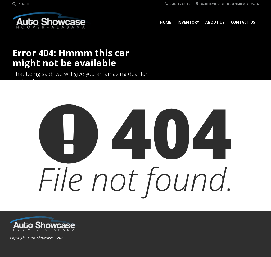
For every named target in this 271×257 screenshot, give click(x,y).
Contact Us (243, 22)
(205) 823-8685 (177, 4)
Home (165, 22)
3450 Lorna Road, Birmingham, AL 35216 (227, 4)
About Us (214, 22)
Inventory (188, 22)
